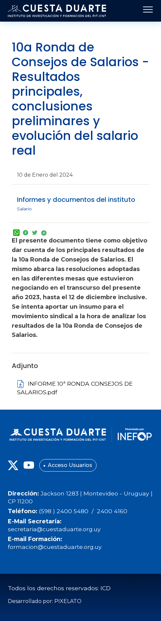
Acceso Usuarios (70, 465)
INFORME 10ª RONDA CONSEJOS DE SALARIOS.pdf (75, 388)
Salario (24, 208)
